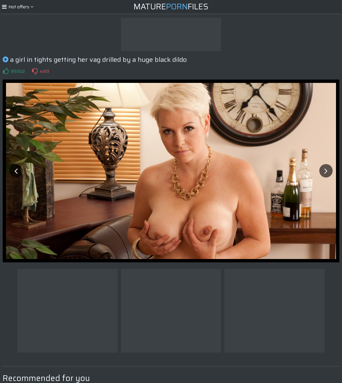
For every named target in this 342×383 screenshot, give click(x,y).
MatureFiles (171, 6)
